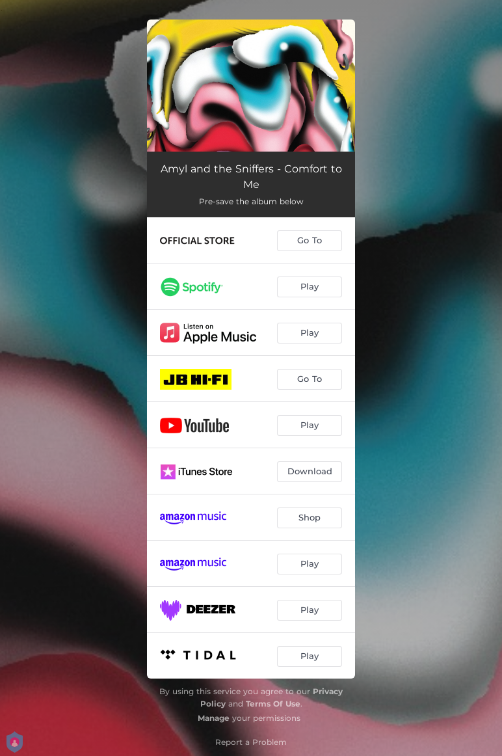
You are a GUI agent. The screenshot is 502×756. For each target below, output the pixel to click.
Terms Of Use (273, 704)
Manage (214, 718)
